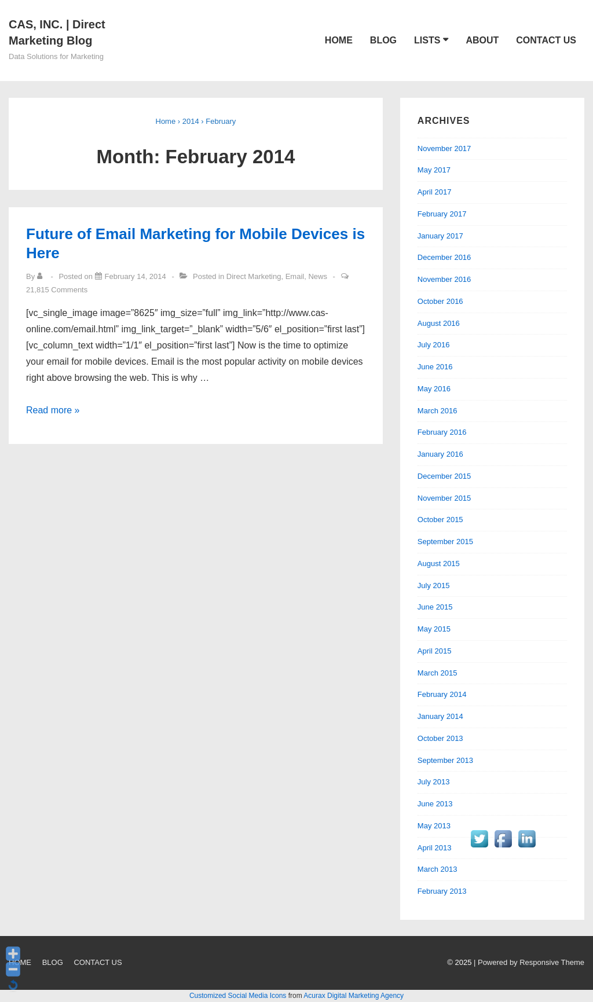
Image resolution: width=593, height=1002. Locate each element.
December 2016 (444, 257)
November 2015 (444, 498)
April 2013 (435, 847)
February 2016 (442, 432)
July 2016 (434, 344)
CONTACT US (546, 40)
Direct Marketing (253, 276)
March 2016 (437, 410)
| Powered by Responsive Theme (529, 962)
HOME (339, 40)
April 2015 (435, 651)
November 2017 (444, 148)
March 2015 (437, 673)
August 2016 (439, 323)
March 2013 (437, 869)
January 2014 (440, 716)
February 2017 (442, 214)
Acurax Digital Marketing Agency (353, 996)
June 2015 (435, 607)
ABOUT (482, 40)
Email (295, 276)
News (317, 276)
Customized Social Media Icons (237, 996)
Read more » (53, 410)
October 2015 (440, 519)
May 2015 (434, 629)
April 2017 (435, 192)
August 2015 (439, 563)
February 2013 (442, 891)
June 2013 (435, 803)
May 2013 (434, 825)
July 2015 (434, 585)
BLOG (383, 40)
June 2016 (435, 366)
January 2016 (440, 454)
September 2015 (445, 541)
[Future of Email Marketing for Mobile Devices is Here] (135, 276)
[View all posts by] (42, 276)
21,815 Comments (56, 289)
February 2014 (442, 694)
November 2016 (444, 279)
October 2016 (440, 301)
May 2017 (434, 170)
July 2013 (434, 781)
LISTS (427, 40)
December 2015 (444, 476)
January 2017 (440, 236)
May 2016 (434, 388)
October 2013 (440, 738)
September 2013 (445, 760)
